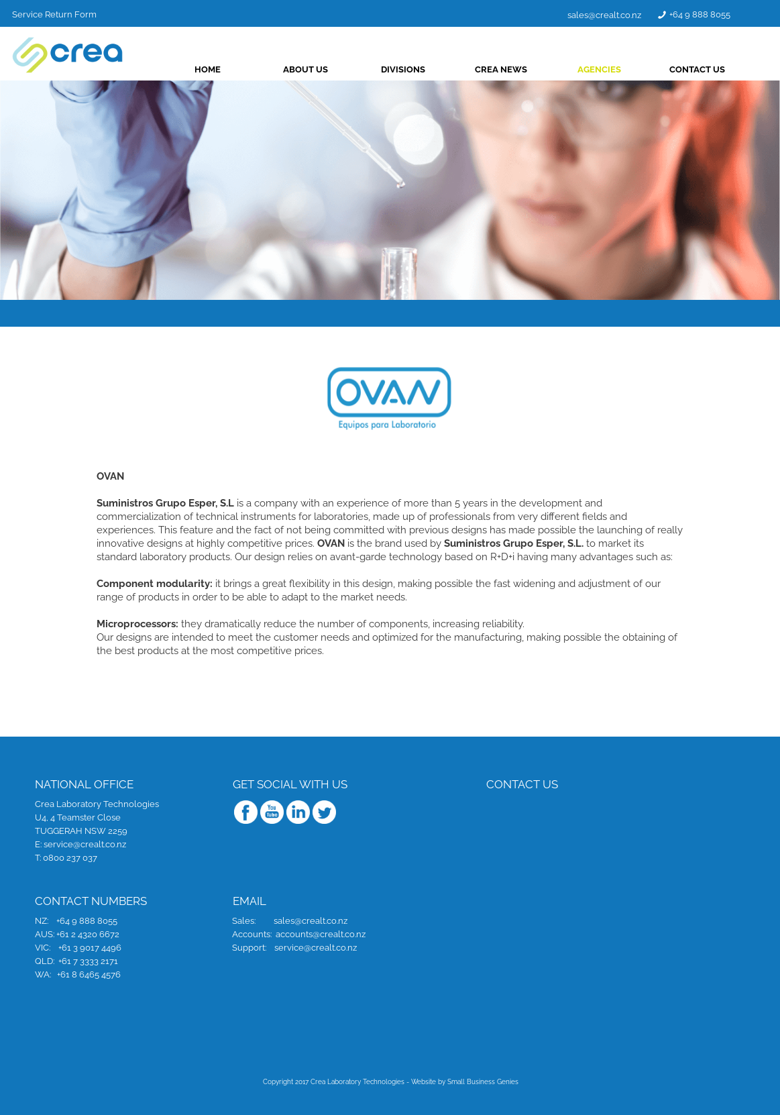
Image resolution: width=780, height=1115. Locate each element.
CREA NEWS (522, 69)
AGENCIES (621, 69)
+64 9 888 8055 (721, 14)
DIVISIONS (424, 69)
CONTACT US (718, 69)
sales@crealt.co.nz (626, 15)
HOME (229, 69)
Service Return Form (76, 14)
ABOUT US (326, 69)
